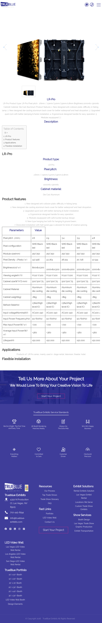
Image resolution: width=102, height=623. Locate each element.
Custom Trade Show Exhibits (84, 508)
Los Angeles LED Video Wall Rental (15, 555)
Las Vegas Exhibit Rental (84, 496)
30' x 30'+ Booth (15, 596)
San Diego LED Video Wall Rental (15, 563)
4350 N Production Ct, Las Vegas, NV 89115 (19, 503)
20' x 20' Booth (15, 583)
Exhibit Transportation (84, 531)
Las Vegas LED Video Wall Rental (15, 548)
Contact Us (50, 522)
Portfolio (49, 514)
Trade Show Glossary (50, 499)
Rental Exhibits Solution (84, 491)
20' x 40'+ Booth (15, 591)
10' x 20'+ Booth (15, 579)
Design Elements (15, 604)
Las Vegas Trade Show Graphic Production (84, 525)
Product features (12, 139)
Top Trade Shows (49, 495)
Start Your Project (51, 396)
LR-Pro (8, 136)
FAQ (49, 503)
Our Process (49, 491)
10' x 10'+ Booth (15, 575)
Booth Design (84, 520)
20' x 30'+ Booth (15, 587)
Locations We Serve (84, 502)
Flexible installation (13, 146)
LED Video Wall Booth (15, 600)
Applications (10, 142)
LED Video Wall (49, 518)
